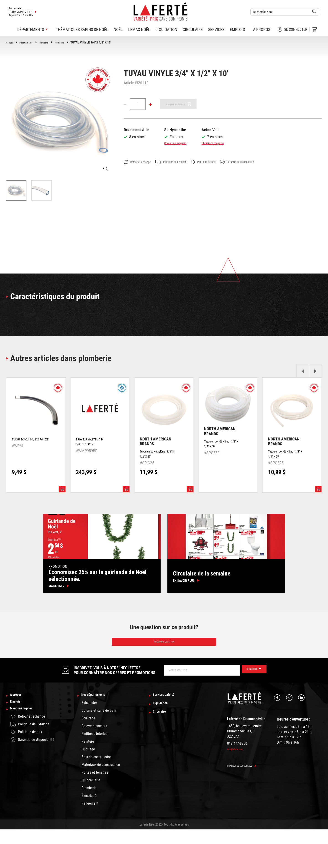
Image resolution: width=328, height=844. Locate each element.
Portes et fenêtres (95, 787)
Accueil (10, 42)
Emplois (237, 29)
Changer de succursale (246, 779)
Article (129, 82)
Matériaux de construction (101, 779)
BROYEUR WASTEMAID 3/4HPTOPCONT (94, 448)
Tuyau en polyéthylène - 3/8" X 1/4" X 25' (287, 460)
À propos (261, 29)
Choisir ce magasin (179, 143)
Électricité (89, 810)
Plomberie (52, 42)
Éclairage (88, 733)
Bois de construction (97, 771)
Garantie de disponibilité (261, 162)
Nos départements (98, 709)
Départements (31, 42)
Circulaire (193, 29)
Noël (118, 29)
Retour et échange (140, 162)
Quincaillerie (91, 795)
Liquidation (166, 29)
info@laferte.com (238, 763)
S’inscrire (250, 684)
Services (216, 29)
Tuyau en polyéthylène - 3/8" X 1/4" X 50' (223, 450)
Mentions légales (25, 728)
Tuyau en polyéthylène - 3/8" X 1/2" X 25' (158, 460)
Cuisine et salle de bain (99, 725)
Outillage (88, 764)
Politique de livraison (181, 162)
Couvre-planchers (94, 740)
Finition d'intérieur (95, 748)
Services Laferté (168, 709)
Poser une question (164, 654)
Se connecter (292, 29)
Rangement (90, 818)
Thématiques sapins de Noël (82, 29)
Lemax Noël (139, 29)
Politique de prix (220, 162)
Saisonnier (89, 717)
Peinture (88, 756)
